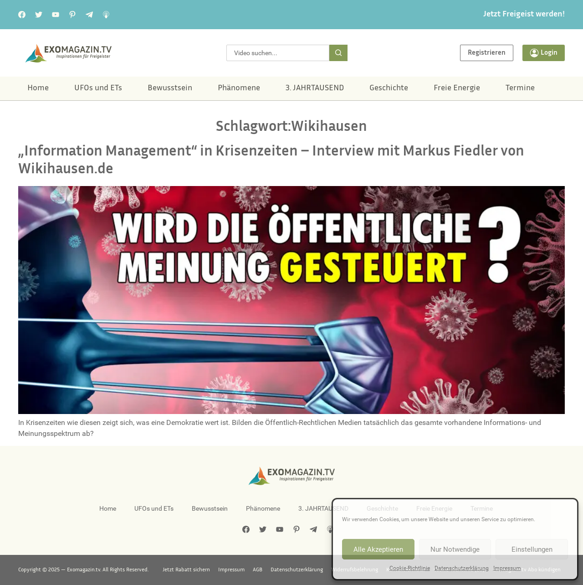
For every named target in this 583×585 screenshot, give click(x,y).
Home (38, 88)
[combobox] (277, 53)
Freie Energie (457, 88)
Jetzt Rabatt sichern (186, 570)
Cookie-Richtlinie (409, 568)
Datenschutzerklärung (462, 568)
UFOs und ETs (98, 88)
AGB (257, 570)
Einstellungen (531, 549)
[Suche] (338, 53)
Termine (520, 88)
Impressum (507, 568)
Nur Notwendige (455, 549)
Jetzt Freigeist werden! (524, 14)
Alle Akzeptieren (378, 549)
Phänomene (239, 88)
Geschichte (388, 88)
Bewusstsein (170, 88)
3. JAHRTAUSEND (315, 88)
